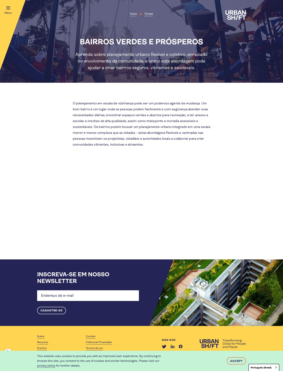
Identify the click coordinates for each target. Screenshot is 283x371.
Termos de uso (94, 348)
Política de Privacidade (99, 342)
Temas (148, 13)
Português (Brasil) (261, 367)
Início (133, 13)
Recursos (42, 342)
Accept (236, 361)
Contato (91, 336)
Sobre (40, 336)
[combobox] (263, 367)
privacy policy (46, 365)
